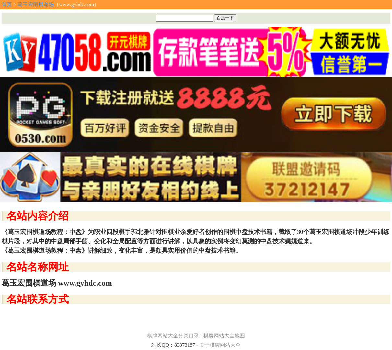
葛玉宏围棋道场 (35, 4)
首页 (7, 4)
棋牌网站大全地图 (224, 335)
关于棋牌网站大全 (220, 345)
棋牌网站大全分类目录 (173, 335)
